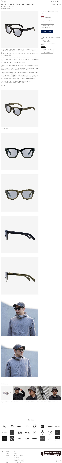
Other (7, 458)
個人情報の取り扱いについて (19, 458)
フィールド (11, 6)
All (23, 4)
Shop (53, 4)
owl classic (10, 8)
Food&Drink (8, 457)
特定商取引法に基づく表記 (18, 460)
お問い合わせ (16, 457)
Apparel (11, 4)
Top (2, 6)
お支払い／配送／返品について (19, 455)
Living (18, 4)
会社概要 (15, 453)
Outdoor (4, 4)
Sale (33, 4)
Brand (28, 4)
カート (15, 451)
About (59, 4)
